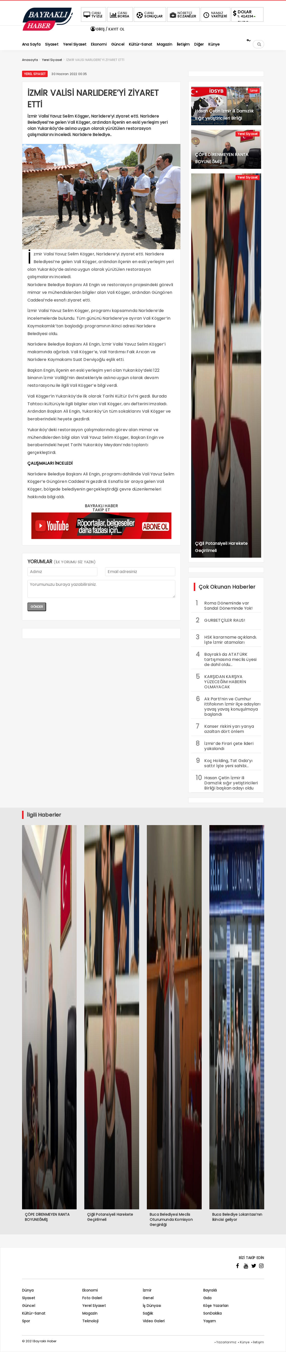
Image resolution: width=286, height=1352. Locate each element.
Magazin (89, 1313)
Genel (148, 1298)
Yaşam (209, 1321)
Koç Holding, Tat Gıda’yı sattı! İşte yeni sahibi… (224, 762)
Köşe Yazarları (216, 1305)
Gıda (207, 1298)
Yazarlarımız (226, 1342)
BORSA (119, 15)
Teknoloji (90, 1321)
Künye (245, 1342)
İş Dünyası (152, 1305)
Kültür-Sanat (33, 1313)
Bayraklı (210, 1290)
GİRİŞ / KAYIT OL (107, 29)
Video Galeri (154, 1321)
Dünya (28, 1290)
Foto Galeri (92, 1298)
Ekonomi (90, 1290)
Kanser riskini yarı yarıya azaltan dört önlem (225, 728)
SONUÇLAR (148, 15)
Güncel (28, 1305)
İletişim (258, 1342)
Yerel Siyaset (35, 74)
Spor (26, 1321)
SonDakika (212, 1313)
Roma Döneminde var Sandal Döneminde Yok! (224, 605)
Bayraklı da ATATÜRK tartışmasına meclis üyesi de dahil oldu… (226, 659)
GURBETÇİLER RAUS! (220, 620)
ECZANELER (182, 15)
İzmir (254, 90)
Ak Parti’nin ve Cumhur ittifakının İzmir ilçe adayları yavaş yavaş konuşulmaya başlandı (228, 706)
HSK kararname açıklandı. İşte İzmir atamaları (226, 639)
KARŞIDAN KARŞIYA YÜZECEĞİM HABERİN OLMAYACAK (221, 681)
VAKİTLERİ (214, 15)
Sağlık (148, 1313)
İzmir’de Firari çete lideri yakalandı (224, 745)
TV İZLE (93, 15)
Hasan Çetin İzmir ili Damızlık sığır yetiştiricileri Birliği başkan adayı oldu (227, 782)
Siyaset (28, 1298)
